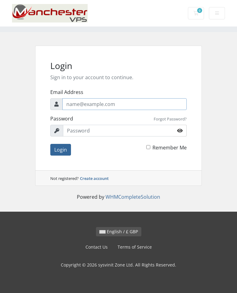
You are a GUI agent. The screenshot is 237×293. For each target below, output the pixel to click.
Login (60, 149)
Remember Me (169, 147)
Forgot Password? (170, 119)
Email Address (66, 92)
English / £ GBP (118, 231)
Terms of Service (135, 247)
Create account (94, 178)
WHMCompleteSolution (133, 196)
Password (61, 118)
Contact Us (96, 247)
